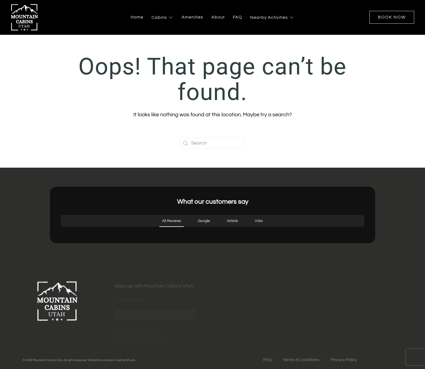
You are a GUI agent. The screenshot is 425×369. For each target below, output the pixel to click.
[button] (60, 232)
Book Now (392, 17)
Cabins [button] (162, 17)
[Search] (212, 143)
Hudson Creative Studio (119, 360)
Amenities (192, 17)
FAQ (237, 17)
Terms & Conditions (301, 360)
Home (137, 17)
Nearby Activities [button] (272, 17)
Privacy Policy (343, 360)
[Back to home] (24, 17)
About (218, 17)
